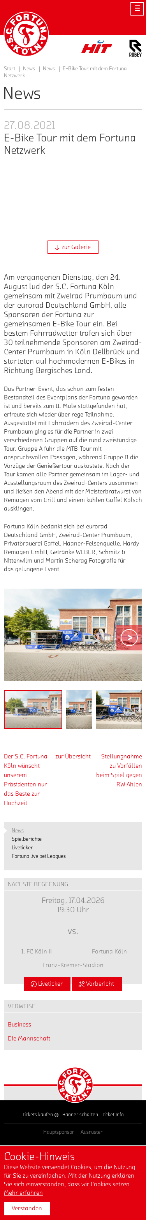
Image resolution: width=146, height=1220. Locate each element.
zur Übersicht (73, 756)
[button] (73, 247)
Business (19, 1024)
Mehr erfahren (23, 1193)
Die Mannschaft (29, 1038)
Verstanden (27, 1208)
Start (9, 68)
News (49, 68)
